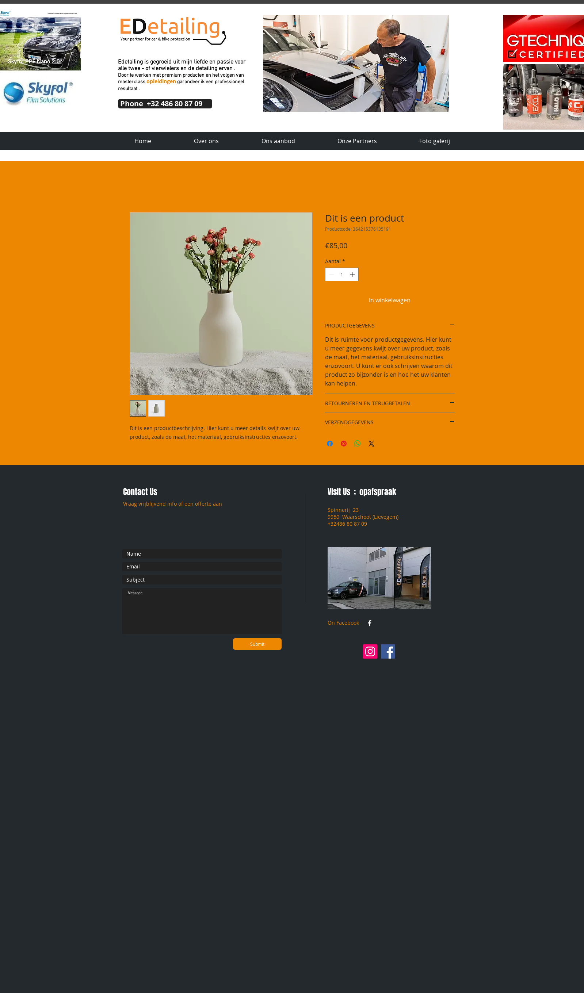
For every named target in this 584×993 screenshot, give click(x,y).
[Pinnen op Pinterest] (343, 443)
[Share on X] (371, 443)
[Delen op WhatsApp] (357, 443)
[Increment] (353, 274)
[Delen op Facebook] (329, 443)
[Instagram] (370, 651)
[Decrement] (330, 274)
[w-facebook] (370, 623)
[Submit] (257, 644)
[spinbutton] (341, 274)
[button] (356, 63)
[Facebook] (388, 651)
